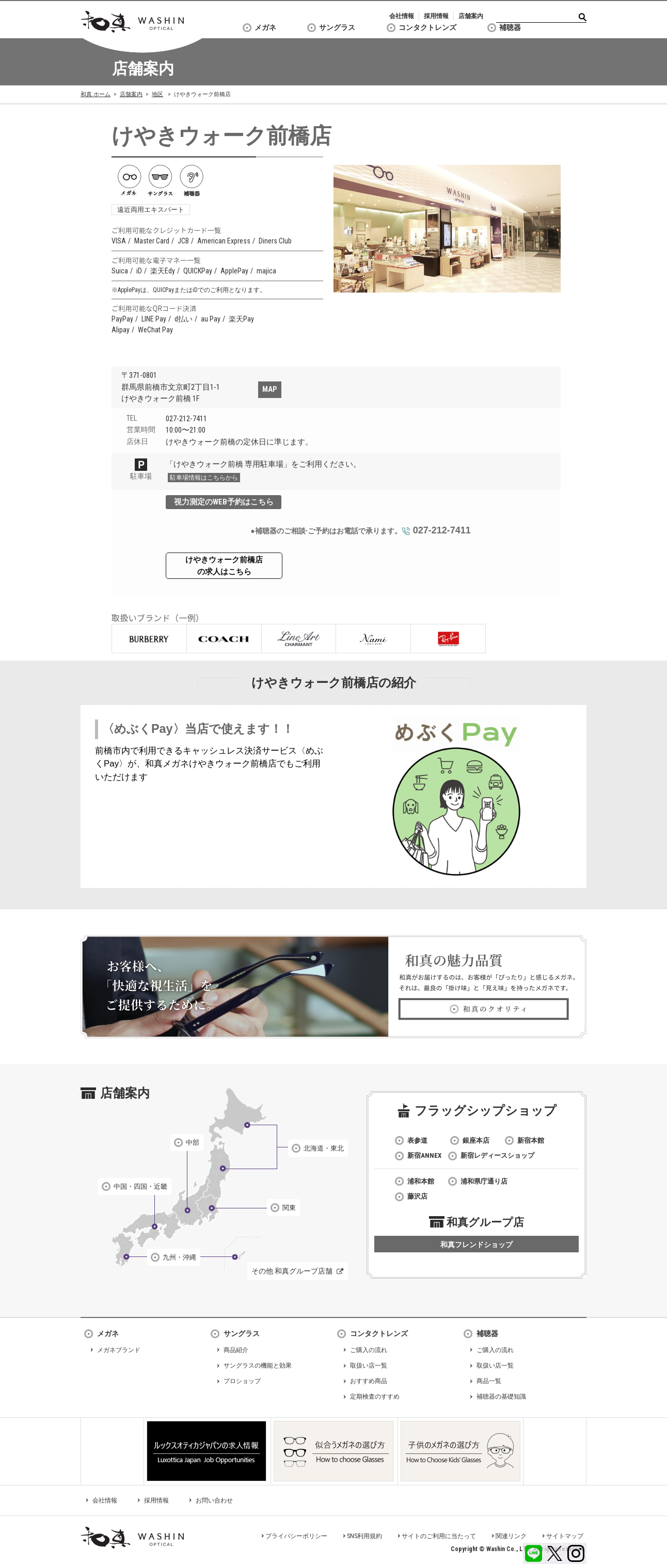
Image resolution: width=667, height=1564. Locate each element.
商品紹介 (236, 1350)
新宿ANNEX (424, 1155)
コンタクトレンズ (427, 27)
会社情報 (401, 16)
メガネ (265, 27)
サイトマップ (564, 1536)
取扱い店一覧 (368, 1365)
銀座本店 (476, 1140)
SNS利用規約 (364, 1536)
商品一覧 (489, 1381)
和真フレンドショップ (476, 1244)
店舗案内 (470, 16)
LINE (533, 1553)
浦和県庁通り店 (483, 1181)
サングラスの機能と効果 (258, 1365)
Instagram (575, 1553)
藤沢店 (417, 1196)
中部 (192, 1142)
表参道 (417, 1140)
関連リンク (511, 1536)
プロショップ (242, 1381)
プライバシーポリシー (296, 1536)
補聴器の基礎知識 (501, 1396)
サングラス (337, 27)
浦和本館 (420, 1181)
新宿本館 (530, 1140)
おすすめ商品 (368, 1381)
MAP (269, 389)
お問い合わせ (214, 1500)
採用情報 (436, 16)
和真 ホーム (95, 94)
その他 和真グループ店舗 (291, 1271)
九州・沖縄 (179, 1257)
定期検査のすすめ (375, 1396)
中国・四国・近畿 (140, 1186)
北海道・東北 (324, 1148)
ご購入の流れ (368, 1350)
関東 (289, 1208)
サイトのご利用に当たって (439, 1536)
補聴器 (510, 27)
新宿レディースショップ (497, 1155)
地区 (157, 94)
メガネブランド (118, 1350)
